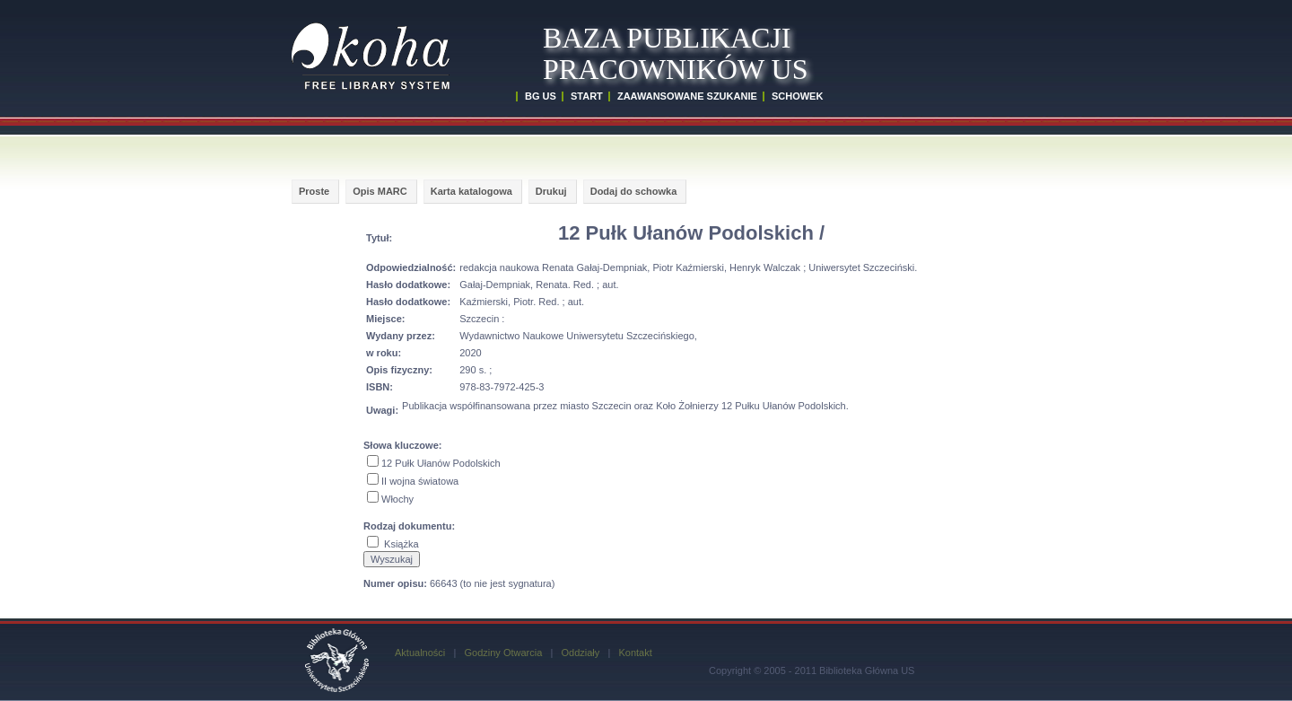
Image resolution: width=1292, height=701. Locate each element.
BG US (540, 96)
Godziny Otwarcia (503, 652)
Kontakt (634, 652)
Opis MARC (380, 191)
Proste (314, 191)
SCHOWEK (797, 96)
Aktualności (420, 652)
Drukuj (551, 191)
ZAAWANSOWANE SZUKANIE (687, 96)
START (587, 96)
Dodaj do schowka (633, 191)
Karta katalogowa (471, 191)
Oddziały (580, 652)
